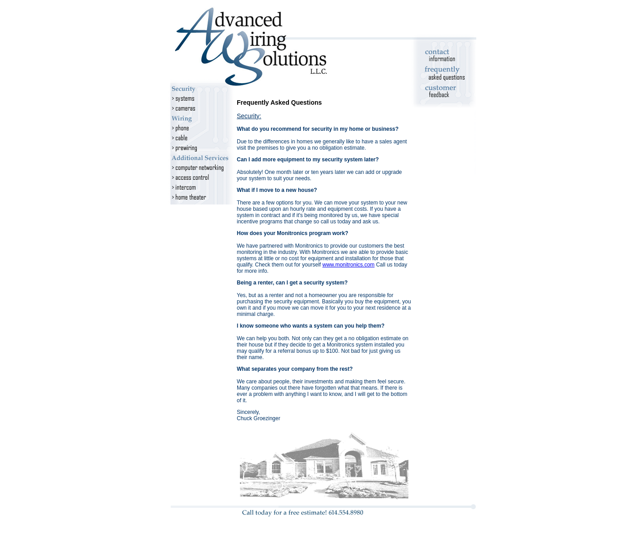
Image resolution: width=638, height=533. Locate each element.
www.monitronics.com (349, 265)
